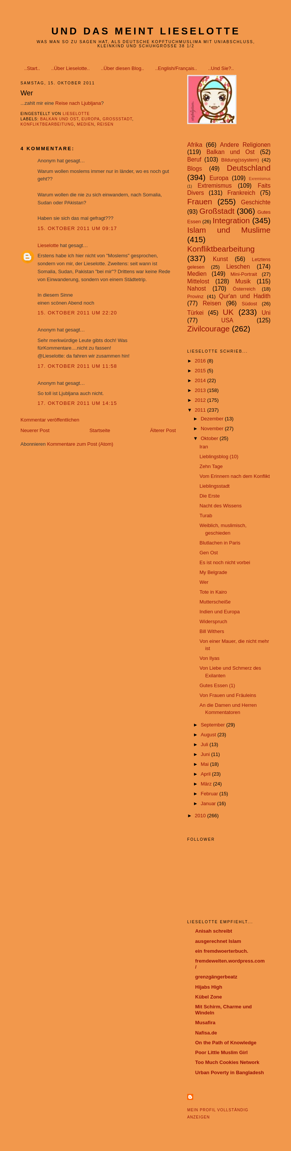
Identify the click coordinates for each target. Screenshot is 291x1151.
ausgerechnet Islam (218, 941)
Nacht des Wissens (220, 506)
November (213, 428)
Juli (205, 744)
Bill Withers (211, 631)
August (209, 734)
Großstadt (117, 119)
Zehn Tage (210, 466)
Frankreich (241, 193)
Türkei (195, 313)
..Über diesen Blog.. (122, 68)
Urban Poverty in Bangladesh (229, 1072)
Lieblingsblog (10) (218, 456)
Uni (266, 313)
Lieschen (238, 266)
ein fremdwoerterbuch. (221, 951)
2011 (201, 410)
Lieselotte (48, 245)
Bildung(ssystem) (240, 160)
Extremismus (214, 185)
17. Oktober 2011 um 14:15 (77, 403)
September (213, 725)
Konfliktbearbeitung (47, 124)
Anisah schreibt (213, 931)
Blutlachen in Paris (219, 543)
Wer (203, 582)
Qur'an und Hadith (245, 296)
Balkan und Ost (59, 119)
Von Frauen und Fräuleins (227, 695)
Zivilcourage (208, 328)
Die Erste (209, 496)
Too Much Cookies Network (227, 1062)
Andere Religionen (245, 145)
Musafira (205, 1022)
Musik (243, 281)
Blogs (194, 168)
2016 (201, 361)
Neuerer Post (35, 430)
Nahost (196, 288)
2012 (201, 400)
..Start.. (32, 68)
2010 (201, 815)
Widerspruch (213, 621)
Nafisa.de (206, 1033)
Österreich (244, 289)
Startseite (99, 430)
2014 (201, 380)
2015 (201, 370)
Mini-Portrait (243, 274)
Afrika (194, 145)
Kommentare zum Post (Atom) (80, 444)
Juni (206, 754)
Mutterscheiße (214, 602)
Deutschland (249, 167)
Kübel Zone (208, 997)
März (207, 784)
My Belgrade (213, 572)
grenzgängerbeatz (216, 977)
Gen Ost (208, 552)
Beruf (194, 159)
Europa (90, 119)
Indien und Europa (219, 611)
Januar (209, 803)
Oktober (210, 438)
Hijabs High (208, 987)
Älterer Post (163, 430)
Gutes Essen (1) (217, 685)
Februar (210, 793)
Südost (249, 303)
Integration (231, 220)
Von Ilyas (209, 658)
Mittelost (198, 281)
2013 (201, 390)
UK (228, 312)
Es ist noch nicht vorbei (224, 562)
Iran (203, 447)
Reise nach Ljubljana (78, 103)
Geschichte (256, 202)
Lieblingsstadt (214, 486)
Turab (205, 515)
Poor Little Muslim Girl (221, 1052)
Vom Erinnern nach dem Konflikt (234, 476)
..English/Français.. (176, 68)
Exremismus (260, 179)
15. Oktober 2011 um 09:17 (77, 228)
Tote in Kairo (213, 592)
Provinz (195, 296)
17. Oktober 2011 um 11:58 (77, 366)
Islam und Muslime (229, 230)
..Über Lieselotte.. (70, 68)
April (206, 774)
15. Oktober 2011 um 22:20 (77, 313)
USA (227, 320)
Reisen (105, 124)
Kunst (220, 259)
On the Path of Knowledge (226, 1042)
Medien (85, 124)
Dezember (213, 419)
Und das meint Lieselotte (146, 31)
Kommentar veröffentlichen (49, 420)
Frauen (199, 201)
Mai (205, 764)
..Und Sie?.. (221, 68)
